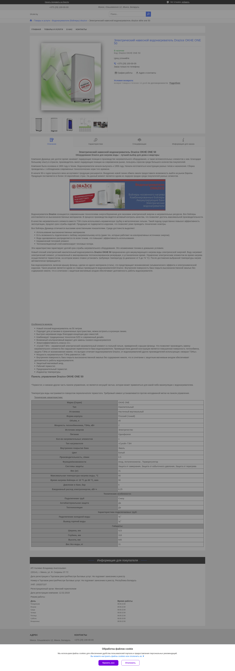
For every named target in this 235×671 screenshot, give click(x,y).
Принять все (108, 663)
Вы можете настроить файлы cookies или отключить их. (116, 656)
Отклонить (130, 663)
